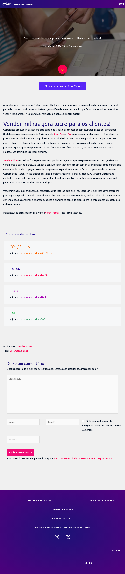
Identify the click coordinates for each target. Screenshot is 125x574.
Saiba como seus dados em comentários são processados (84, 458)
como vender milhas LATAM (33, 275)
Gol (69, 134)
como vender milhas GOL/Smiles (36, 253)
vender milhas (52, 212)
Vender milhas (10, 160)
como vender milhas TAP (32, 319)
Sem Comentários (72, 46)
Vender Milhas (25, 346)
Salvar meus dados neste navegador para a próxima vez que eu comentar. (101, 425)
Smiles (24, 350)
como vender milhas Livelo (33, 297)
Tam (61, 134)
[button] (57, 537)
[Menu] (118, 4)
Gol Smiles (14, 350)
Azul (56, 134)
